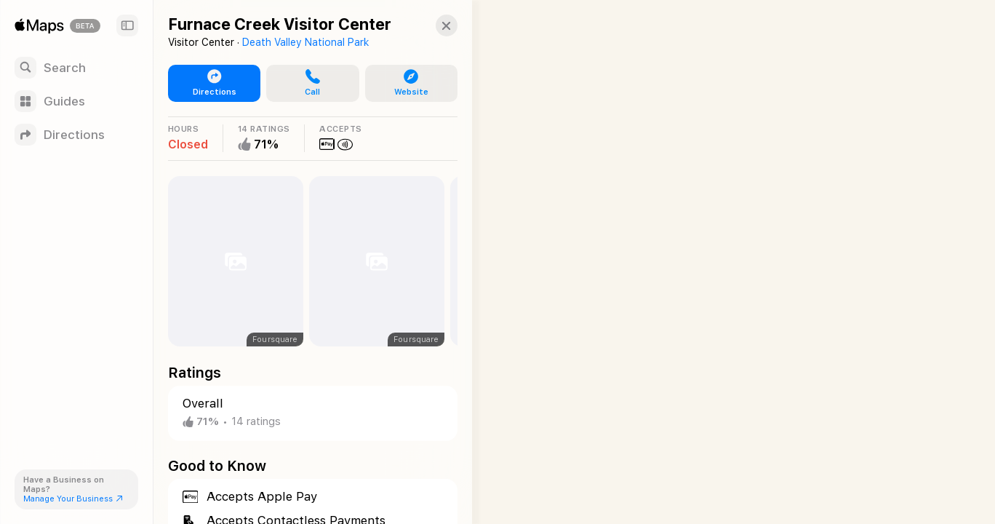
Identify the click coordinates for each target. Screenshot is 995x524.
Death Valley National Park (305, 42)
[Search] (76, 67)
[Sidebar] (127, 25)
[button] (433, 25)
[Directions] (76, 134)
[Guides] (76, 101)
